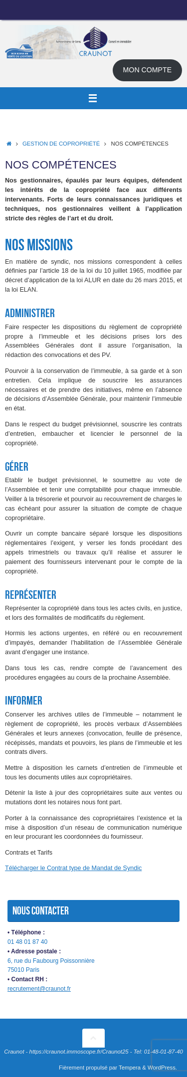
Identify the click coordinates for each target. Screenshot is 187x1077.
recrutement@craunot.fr (39, 988)
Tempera (130, 1068)
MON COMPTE (147, 70)
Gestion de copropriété (61, 144)
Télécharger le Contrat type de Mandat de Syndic (73, 868)
